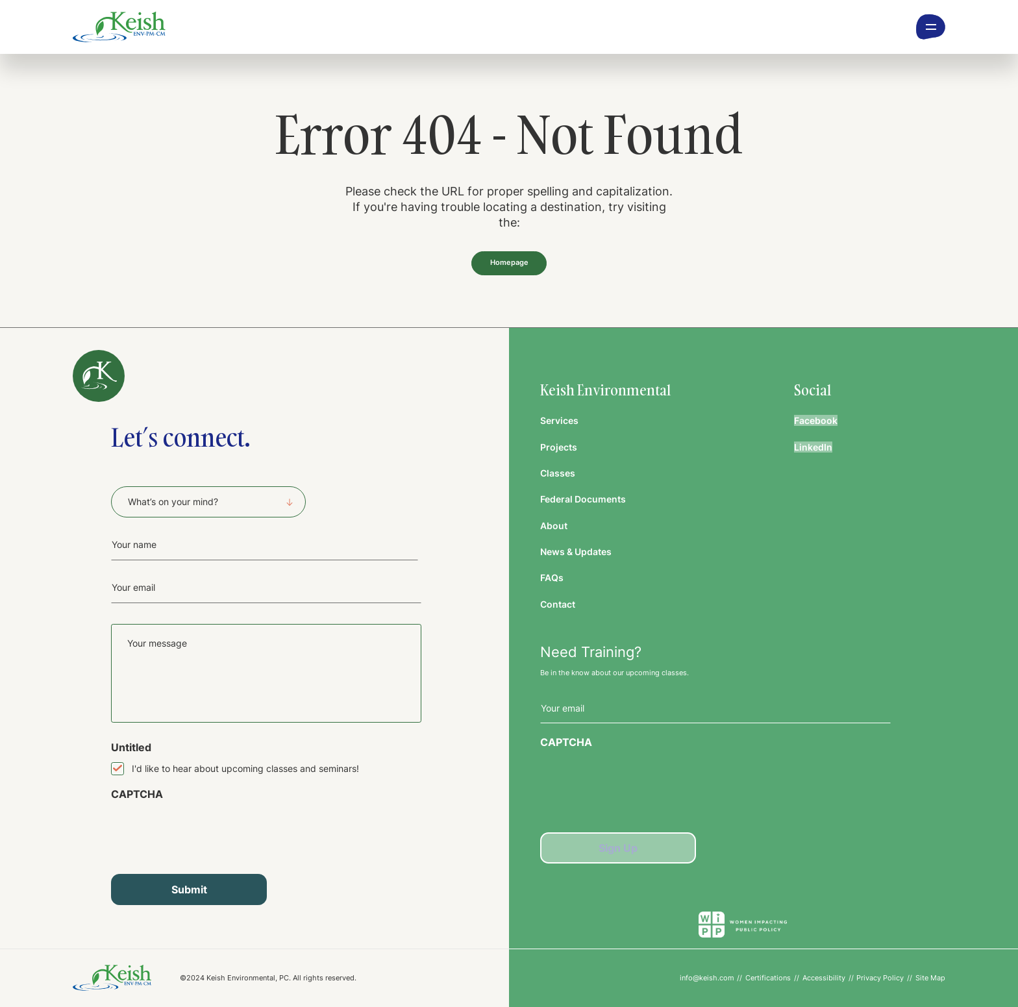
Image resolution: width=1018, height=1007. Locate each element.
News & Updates (576, 551)
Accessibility (823, 977)
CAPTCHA (137, 794)
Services (559, 420)
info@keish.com (707, 977)
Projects (558, 447)
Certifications (768, 977)
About (553, 525)
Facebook (816, 420)
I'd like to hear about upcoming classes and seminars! (245, 768)
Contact (557, 604)
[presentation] (209, 832)
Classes (557, 473)
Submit (189, 889)
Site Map (930, 977)
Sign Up (618, 847)
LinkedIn (813, 447)
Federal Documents (583, 498)
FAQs (552, 577)
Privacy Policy (880, 977)
